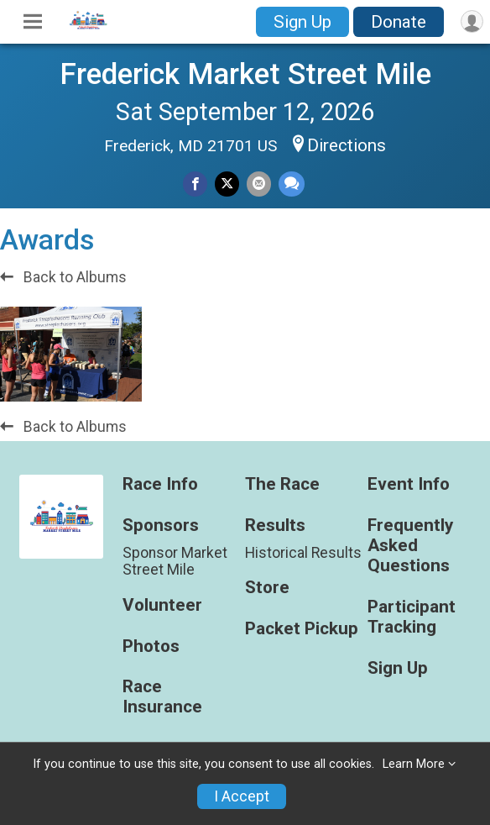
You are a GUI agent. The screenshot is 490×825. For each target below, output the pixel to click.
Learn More (414, 764)
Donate (398, 22)
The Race (282, 484)
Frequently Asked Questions (410, 545)
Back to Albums (63, 277)
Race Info (160, 484)
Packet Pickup (301, 628)
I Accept (241, 796)
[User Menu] (472, 21)
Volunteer (162, 605)
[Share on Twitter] (227, 183)
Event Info (409, 484)
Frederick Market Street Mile (245, 74)
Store (267, 587)
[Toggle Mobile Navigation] (32, 21)
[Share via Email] (259, 183)
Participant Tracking (412, 617)
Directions (346, 145)
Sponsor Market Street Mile (174, 561)
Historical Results (303, 552)
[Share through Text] (292, 183)
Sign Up (302, 22)
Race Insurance (162, 697)
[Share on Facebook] (195, 183)
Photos (151, 646)
